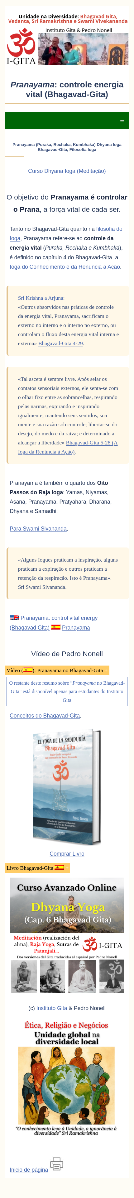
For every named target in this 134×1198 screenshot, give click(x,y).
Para (38, 529)
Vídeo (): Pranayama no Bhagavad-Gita (55, 670)
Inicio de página (29, 1170)
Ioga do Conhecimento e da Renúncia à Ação (65, 267)
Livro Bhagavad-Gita (35, 868)
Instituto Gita (51, 1008)
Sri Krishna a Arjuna (40, 298)
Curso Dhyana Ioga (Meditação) (67, 171)
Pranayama (76, 628)
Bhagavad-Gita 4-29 (60, 343)
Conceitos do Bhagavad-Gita (45, 716)
